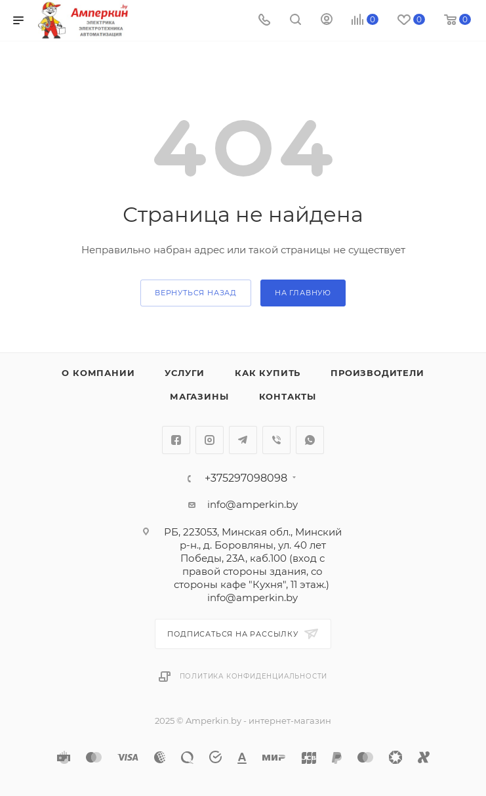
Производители (377, 372)
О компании (98, 372)
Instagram (209, 440)
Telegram (243, 440)
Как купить (267, 372)
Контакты (287, 396)
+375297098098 (246, 478)
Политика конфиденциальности (254, 676)
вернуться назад (196, 292)
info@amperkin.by (252, 504)
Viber (276, 440)
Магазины (199, 396)
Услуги (185, 372)
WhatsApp (310, 440)
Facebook (176, 440)
